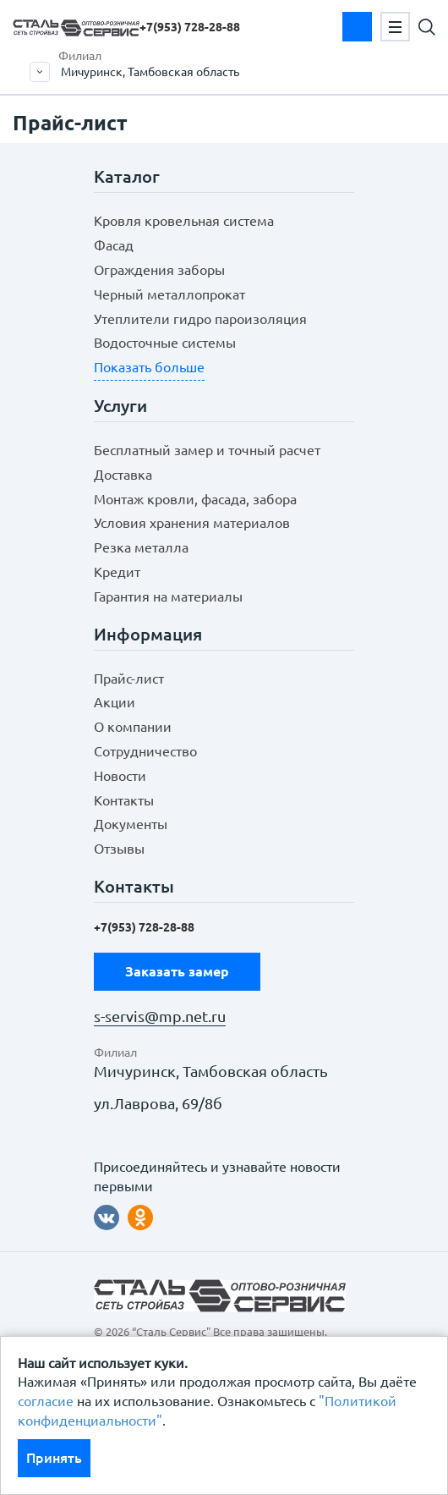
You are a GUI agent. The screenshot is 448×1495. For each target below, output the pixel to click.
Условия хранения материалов (192, 522)
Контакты (124, 800)
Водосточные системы (165, 342)
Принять (54, 1457)
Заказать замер (357, 26)
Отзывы (119, 848)
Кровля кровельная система (184, 220)
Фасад (114, 245)
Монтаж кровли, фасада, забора (195, 499)
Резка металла (141, 547)
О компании (133, 726)
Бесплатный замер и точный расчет (207, 450)
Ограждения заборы (159, 270)
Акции (114, 702)
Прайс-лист (129, 678)
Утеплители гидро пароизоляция (200, 319)
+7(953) (189, 27)
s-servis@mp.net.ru (160, 1017)
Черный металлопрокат (169, 294)
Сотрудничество (145, 751)
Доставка (123, 474)
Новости (120, 775)
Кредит (117, 572)
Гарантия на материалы (168, 596)
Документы (130, 824)
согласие (46, 1401)
